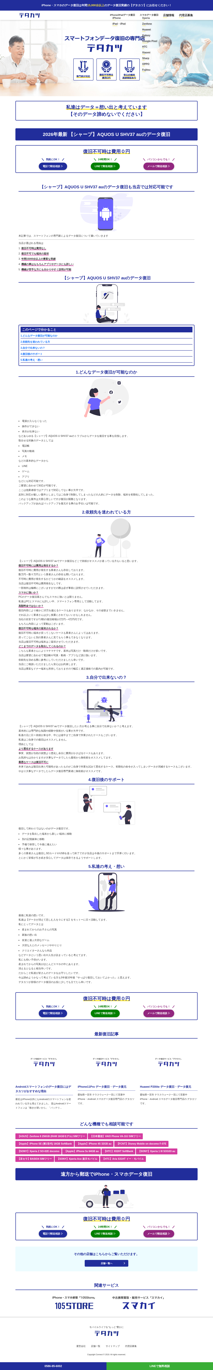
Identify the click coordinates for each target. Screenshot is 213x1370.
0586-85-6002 (53, 1366)
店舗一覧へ (106, 1265)
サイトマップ (112, 1349)
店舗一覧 (95, 1349)
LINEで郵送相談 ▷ (105, 167)
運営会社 (80, 1349)
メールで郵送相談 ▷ (158, 167)
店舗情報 (172, 16)
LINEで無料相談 (159, 1366)
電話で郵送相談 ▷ (53, 167)
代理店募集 (187, 16)
